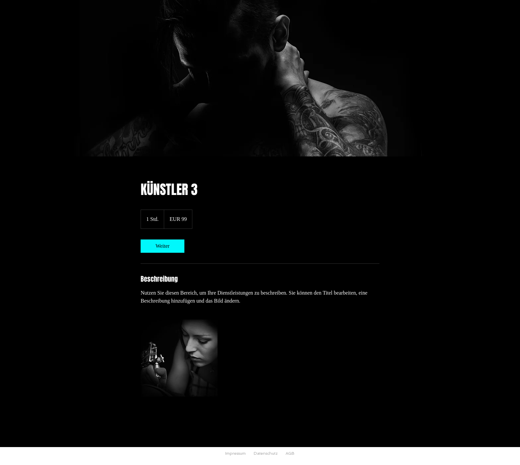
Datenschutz (266, 453)
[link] (162, 246)
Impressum (235, 453)
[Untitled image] (179, 358)
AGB (290, 453)
